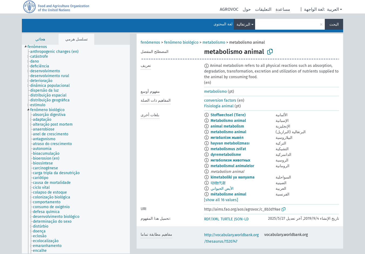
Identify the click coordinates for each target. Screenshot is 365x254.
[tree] (76, 149)
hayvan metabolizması (230, 143)
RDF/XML (211, 219)
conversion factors (220, 100)
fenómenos (150, 42)
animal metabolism (227, 126)
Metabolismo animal (228, 120)
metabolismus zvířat (228, 149)
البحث (334, 24)
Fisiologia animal (219, 106)
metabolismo (213, 42)
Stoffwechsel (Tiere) (228, 115)
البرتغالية (243, 24)
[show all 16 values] (221, 200)
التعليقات (263, 9)
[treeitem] (39, 46)
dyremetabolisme (226, 154)
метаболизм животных (230, 160)
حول (247, 9)
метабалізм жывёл (227, 137)
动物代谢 (218, 183)
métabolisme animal (228, 194)
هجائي (40, 39)
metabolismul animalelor (232, 166)
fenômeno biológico (181, 42)
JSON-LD (241, 219)
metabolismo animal (228, 132)
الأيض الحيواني (222, 188)
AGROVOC (229, 9)
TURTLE (227, 219)
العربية (333, 9)
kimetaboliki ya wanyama (233, 177)
